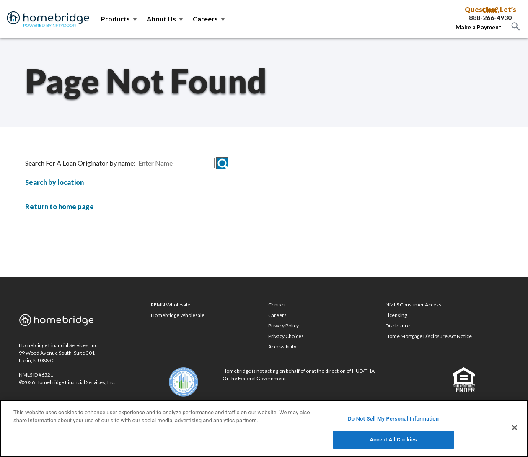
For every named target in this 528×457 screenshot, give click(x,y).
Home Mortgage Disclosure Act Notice (429, 336)
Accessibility (282, 346)
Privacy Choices (286, 336)
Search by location (54, 182)
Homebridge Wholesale (177, 315)
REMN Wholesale (170, 304)
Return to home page (59, 206)
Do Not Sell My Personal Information (393, 418)
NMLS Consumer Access (413, 304)
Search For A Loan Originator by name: (80, 163)
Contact (277, 304)
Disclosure (398, 325)
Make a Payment (479, 27)
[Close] (514, 427)
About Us (165, 19)
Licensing (396, 315)
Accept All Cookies (393, 439)
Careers (209, 19)
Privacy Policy (283, 325)
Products (119, 19)
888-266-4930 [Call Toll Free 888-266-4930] (490, 17)
